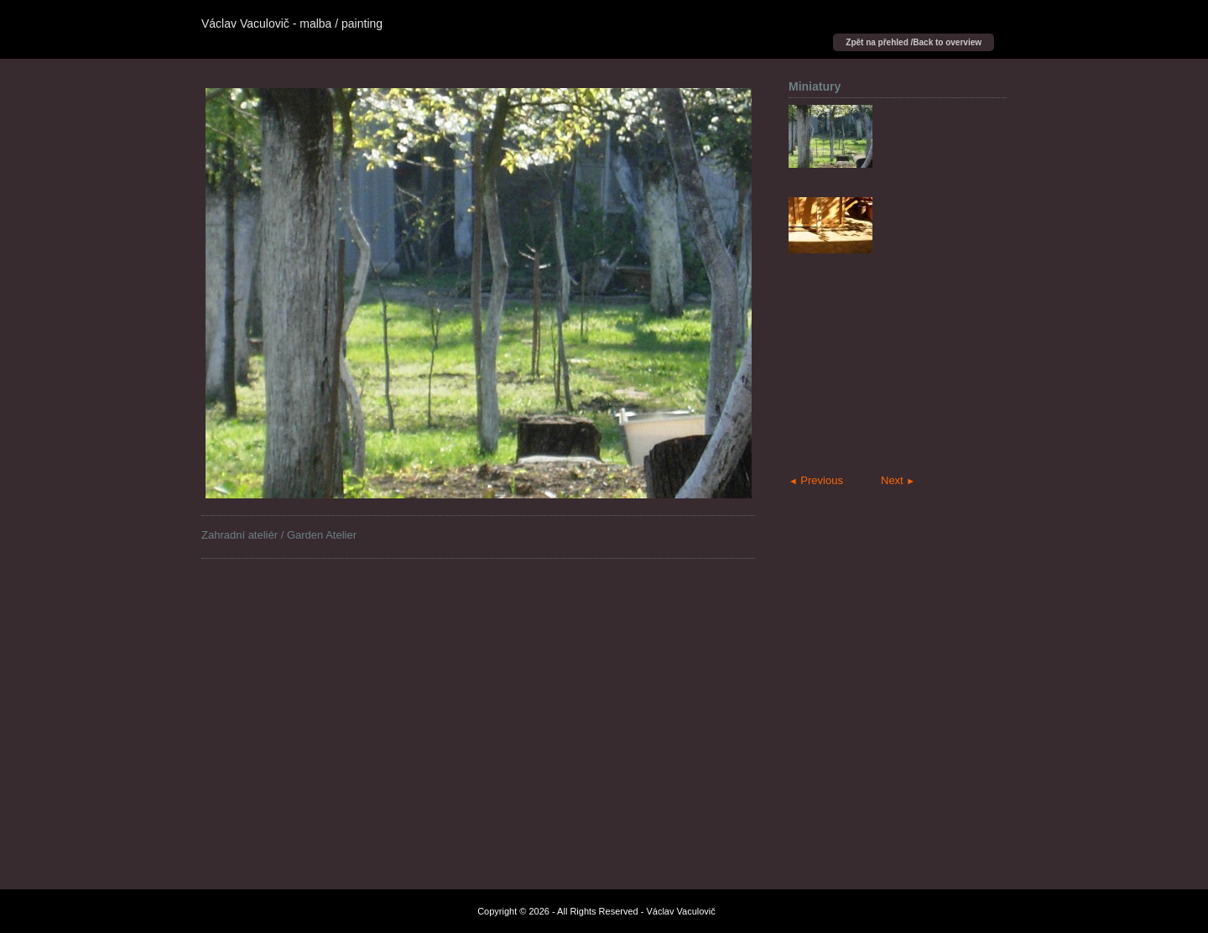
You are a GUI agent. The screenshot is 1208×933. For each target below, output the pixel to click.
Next (898, 480)
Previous (816, 480)
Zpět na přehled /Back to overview (914, 42)
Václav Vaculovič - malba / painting (292, 23)
